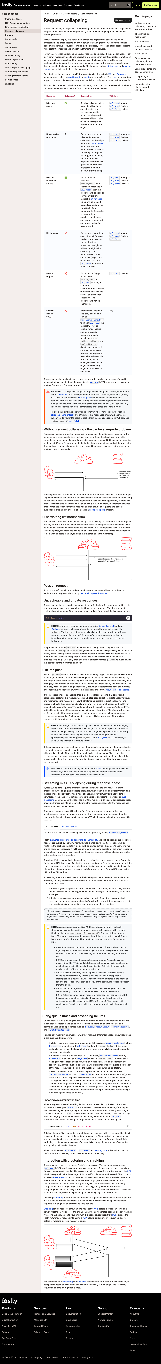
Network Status (105, 1320)
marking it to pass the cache (93, 593)
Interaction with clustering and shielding (142, 87)
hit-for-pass (113, 66)
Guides (37, 5)
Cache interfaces (12, 19)
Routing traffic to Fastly (16, 75)
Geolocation (11, 47)
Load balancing (12, 55)
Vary (98, 768)
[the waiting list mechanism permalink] (43, 517)
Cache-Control (106, 626)
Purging (9, 35)
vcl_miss (114, 106)
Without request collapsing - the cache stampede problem (145, 26)
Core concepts (70, 13)
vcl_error (84, 1150)
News (132, 1338)
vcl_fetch (115, 109)
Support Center (105, 1314)
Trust (132, 1350)
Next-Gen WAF (9, 1326)
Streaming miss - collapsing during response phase (143, 61)
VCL (110, 74)
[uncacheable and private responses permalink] (43, 600)
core (114, 77)
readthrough (74, 77)
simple (86, 77)
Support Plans (41, 1326)
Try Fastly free (150, 5)
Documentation (73, 1314)
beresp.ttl (55, 1046)
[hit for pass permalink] (43, 669)
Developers (79, 5)
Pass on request (143, 41)
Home (46, 13)
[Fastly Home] (7, 5)
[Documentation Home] (22, 5)
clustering (58, 1197)
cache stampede (97, 509)
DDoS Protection (10, 1320)
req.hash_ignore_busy (92, 320)
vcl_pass (114, 236)
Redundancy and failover (17, 71)
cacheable (62, 394)
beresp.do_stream (118, 832)
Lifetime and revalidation (17, 27)
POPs (95, 1208)
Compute (121, 74)
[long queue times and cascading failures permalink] (43, 1016)
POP (129, 1171)
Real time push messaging (16, 67)
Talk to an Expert (42, 1332)
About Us (134, 1314)
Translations (52, 1357)
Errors (8, 43)
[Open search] (120, 5)
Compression (11, 39)
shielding (81, 1281)
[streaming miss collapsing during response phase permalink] (43, 783)
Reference (47, 5)
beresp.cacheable (115, 1043)
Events (69, 1338)
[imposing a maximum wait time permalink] (43, 1100)
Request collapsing (14, 31)
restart (94, 382)
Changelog (36, 1357)
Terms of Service (70, 1357)
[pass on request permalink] (43, 585)
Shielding (9, 84)
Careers (134, 1320)
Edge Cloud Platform (12, 1314)
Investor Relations (138, 1344)
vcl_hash (49, 1168)
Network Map (8, 1344)
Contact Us (103, 1326)
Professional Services (44, 1314)
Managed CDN (41, 1320)
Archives (23, 1357)
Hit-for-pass (141, 53)
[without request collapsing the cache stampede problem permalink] (43, 429)
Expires (56, 629)
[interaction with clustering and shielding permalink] (43, 1160)
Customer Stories (138, 1326)
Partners (134, 1332)
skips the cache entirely (62, 415)
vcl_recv (114, 103)
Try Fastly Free (9, 1338)
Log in (137, 5)
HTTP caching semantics (17, 23)
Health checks (12, 51)
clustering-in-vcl (60, 1177)
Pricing (5, 1332)
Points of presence (14, 59)
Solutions (57, 5)
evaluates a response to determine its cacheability (74, 840)
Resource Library (74, 1326)
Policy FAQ (87, 1357)
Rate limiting (11, 63)
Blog (68, 1332)
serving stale (101, 1150)
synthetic (70, 1150)
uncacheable (97, 143)
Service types (11, 79)
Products (68, 5)
